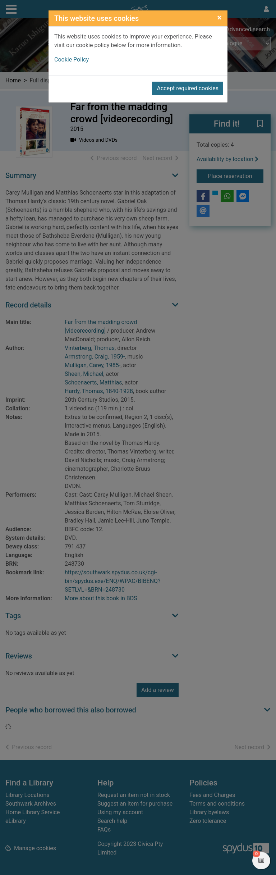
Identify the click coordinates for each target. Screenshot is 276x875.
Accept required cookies (187, 88)
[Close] (219, 18)
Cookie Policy (71, 59)
